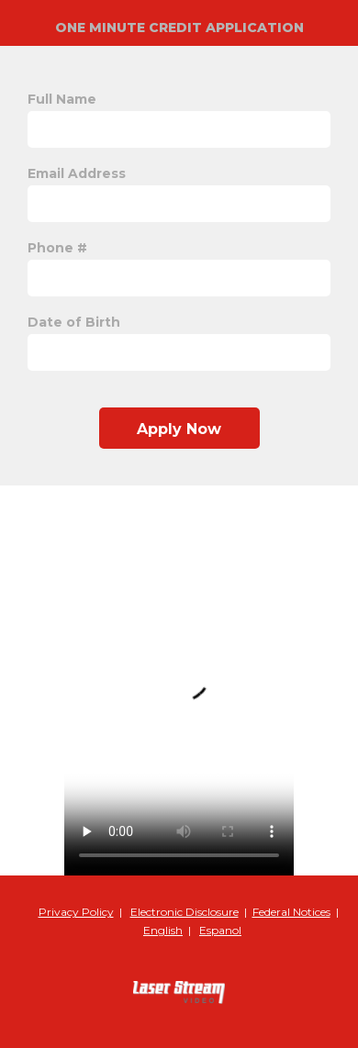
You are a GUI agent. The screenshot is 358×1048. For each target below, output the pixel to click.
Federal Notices (291, 912)
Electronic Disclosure (184, 912)
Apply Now (179, 429)
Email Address (77, 173)
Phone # (57, 247)
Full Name (62, 99)
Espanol (220, 930)
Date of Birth (74, 322)
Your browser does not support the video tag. (179, 680)
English (163, 930)
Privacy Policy (76, 912)
